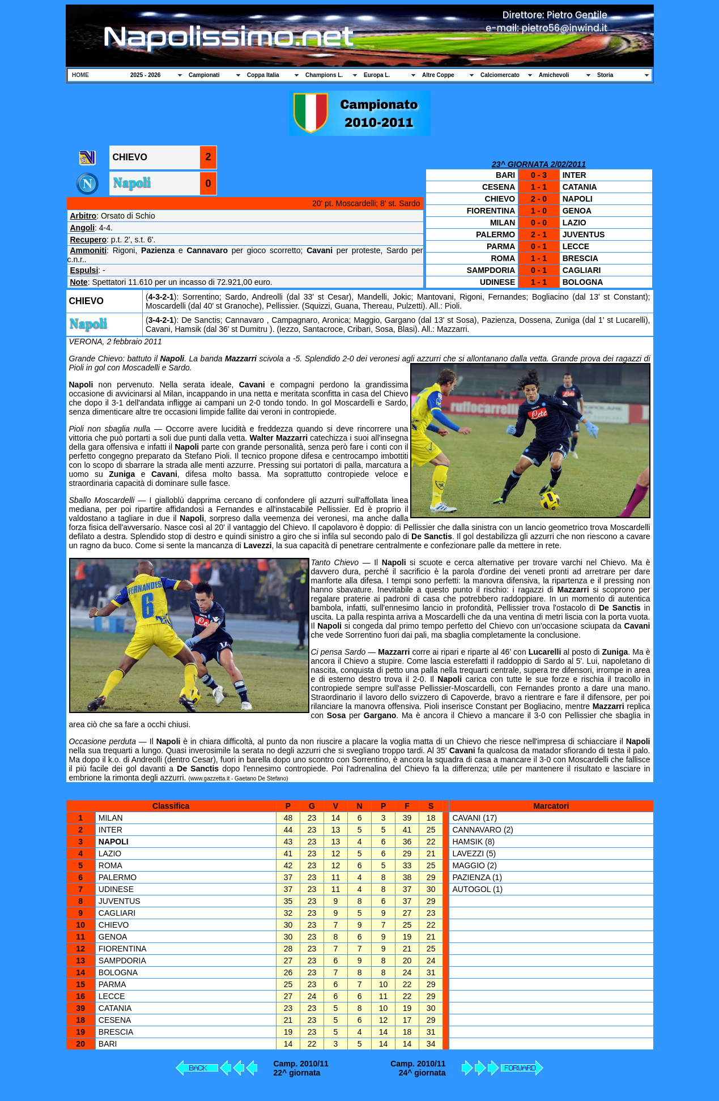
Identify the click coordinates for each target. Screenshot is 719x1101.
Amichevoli (554, 75)
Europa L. (377, 75)
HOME (80, 75)
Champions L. (324, 75)
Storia (605, 75)
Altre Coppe (438, 75)
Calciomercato (500, 75)
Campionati (204, 75)
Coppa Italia (263, 75)
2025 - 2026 (145, 75)
